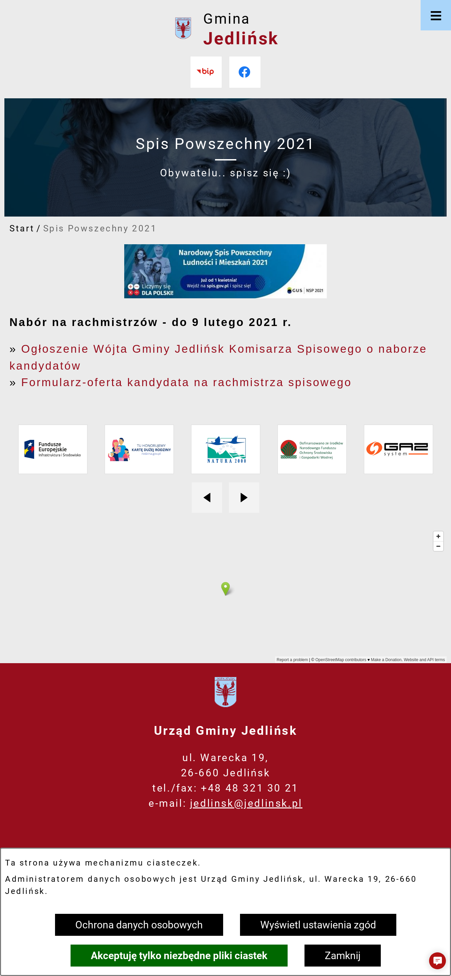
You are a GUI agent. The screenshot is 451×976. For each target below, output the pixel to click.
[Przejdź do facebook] (245, 72)
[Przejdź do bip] (206, 72)
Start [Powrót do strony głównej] (22, 228)
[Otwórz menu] (436, 15)
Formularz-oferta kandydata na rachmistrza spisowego (186, 382)
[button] (437, 960)
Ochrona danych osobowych (139, 925)
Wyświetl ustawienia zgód (318, 925)
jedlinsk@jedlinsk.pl (246, 803)
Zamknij (343, 955)
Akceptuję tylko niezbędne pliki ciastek (179, 955)
